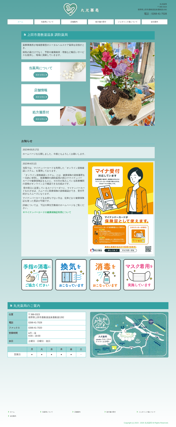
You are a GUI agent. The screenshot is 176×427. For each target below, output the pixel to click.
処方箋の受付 (100, 22)
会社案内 (154, 22)
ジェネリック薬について (128, 22)
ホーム (20, 22)
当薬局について (47, 22)
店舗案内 (74, 22)
